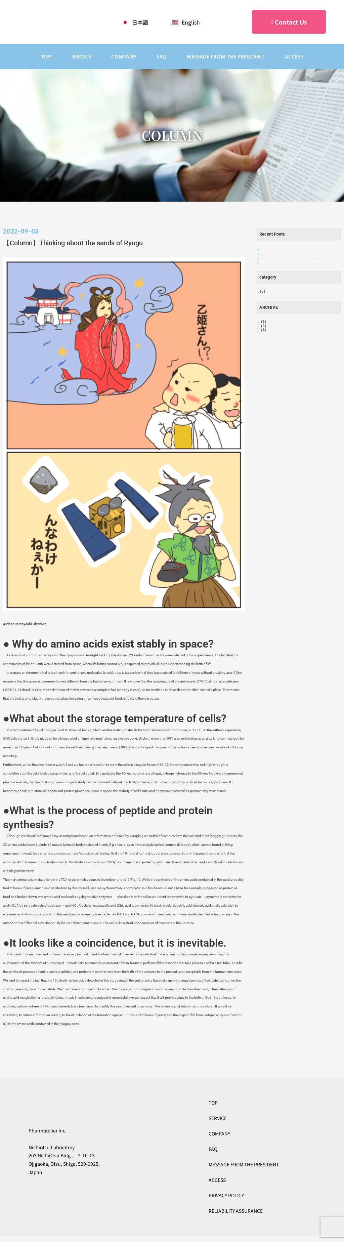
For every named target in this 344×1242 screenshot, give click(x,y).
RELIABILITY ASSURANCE (236, 1210)
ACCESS (294, 56)
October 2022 (273, 407)
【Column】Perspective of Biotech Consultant (292, 279)
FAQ (162, 56)
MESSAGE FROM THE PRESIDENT (244, 1164)
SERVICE (81, 56)
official (267, 360)
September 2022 (276, 417)
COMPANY (123, 56)
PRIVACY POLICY (226, 1195)
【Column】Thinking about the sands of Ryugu (298, 321)
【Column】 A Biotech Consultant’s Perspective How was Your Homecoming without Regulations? (298, 300)
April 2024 (270, 396)
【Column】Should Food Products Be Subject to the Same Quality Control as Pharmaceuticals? (296, 258)
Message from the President (226, 56)
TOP (46, 56)
